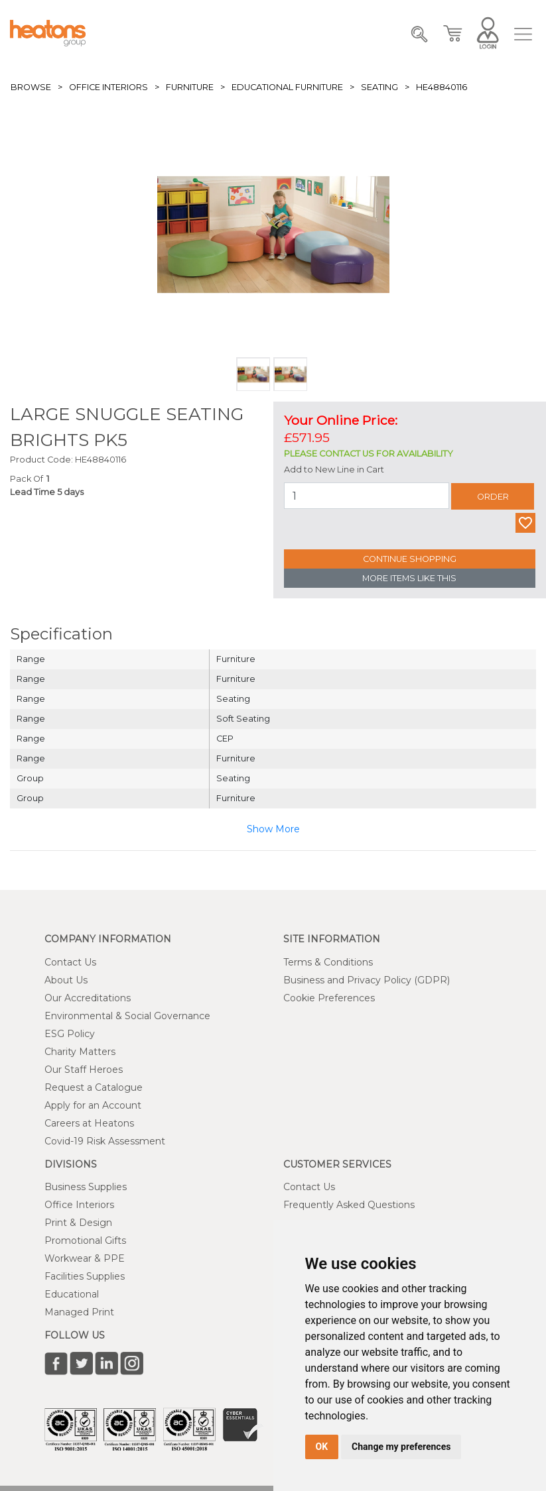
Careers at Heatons (89, 1123)
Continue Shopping (409, 559)
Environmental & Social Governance (127, 1016)
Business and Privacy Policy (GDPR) (366, 980)
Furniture (190, 87)
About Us (66, 980)
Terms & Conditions (328, 962)
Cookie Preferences (329, 998)
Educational (71, 1294)
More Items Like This (409, 578)
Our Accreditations (87, 998)
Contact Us (70, 962)
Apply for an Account (92, 1105)
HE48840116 (441, 87)
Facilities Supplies (84, 1276)
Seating (379, 87)
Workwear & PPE (84, 1258)
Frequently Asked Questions (349, 1205)
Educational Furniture (287, 87)
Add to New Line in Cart (334, 469)
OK (322, 1446)
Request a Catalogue (93, 1087)
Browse (31, 87)
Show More (273, 829)
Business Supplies (85, 1187)
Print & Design (78, 1223)
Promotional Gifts (85, 1240)
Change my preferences (401, 1446)
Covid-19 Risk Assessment (104, 1141)
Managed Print (79, 1312)
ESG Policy (69, 1034)
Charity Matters (79, 1052)
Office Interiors (108, 87)
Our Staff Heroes (83, 1070)
